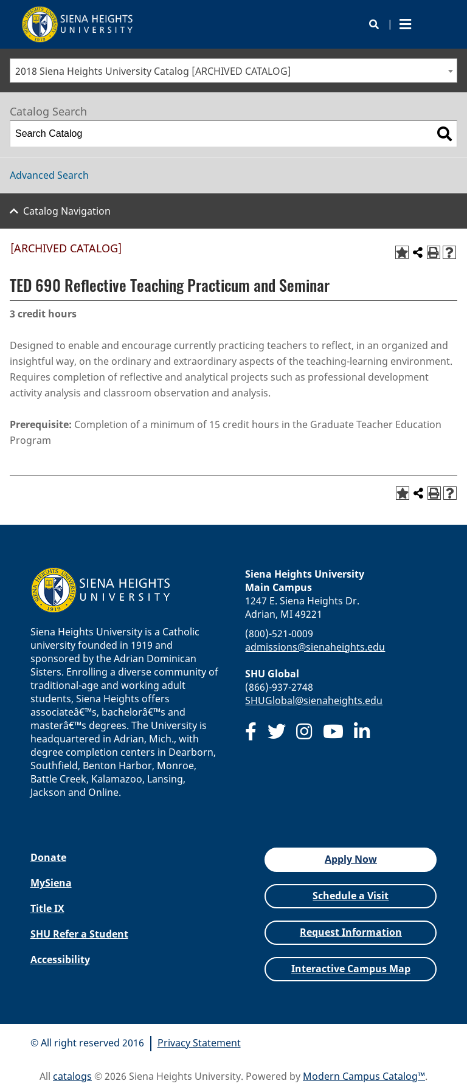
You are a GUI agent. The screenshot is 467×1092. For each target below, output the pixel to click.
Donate (48, 857)
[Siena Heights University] (77, 24)
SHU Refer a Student (79, 934)
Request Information (351, 932)
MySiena (51, 883)
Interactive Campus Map (350, 968)
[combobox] (233, 70)
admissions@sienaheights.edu (315, 647)
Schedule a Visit (351, 895)
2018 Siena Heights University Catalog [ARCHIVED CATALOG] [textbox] (153, 71)
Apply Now (351, 859)
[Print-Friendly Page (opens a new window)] (433, 252)
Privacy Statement (199, 1042)
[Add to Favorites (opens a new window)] (402, 252)
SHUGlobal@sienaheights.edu (313, 700)
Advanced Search (49, 175)
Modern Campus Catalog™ (364, 1076)
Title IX (47, 908)
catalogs (72, 1076)
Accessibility (60, 959)
